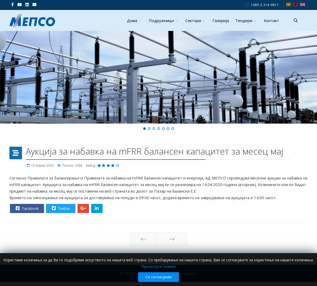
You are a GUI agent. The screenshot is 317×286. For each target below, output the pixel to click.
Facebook (27, 208)
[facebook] (12, 4)
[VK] (34, 4)
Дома (132, 20)
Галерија (221, 20)
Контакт (271, 20)
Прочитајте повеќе (158, 272)
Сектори (193, 20)
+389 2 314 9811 (265, 4)
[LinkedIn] (27, 4)
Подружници (161, 20)
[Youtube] (19, 4)
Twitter (60, 208)
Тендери (243, 20)
